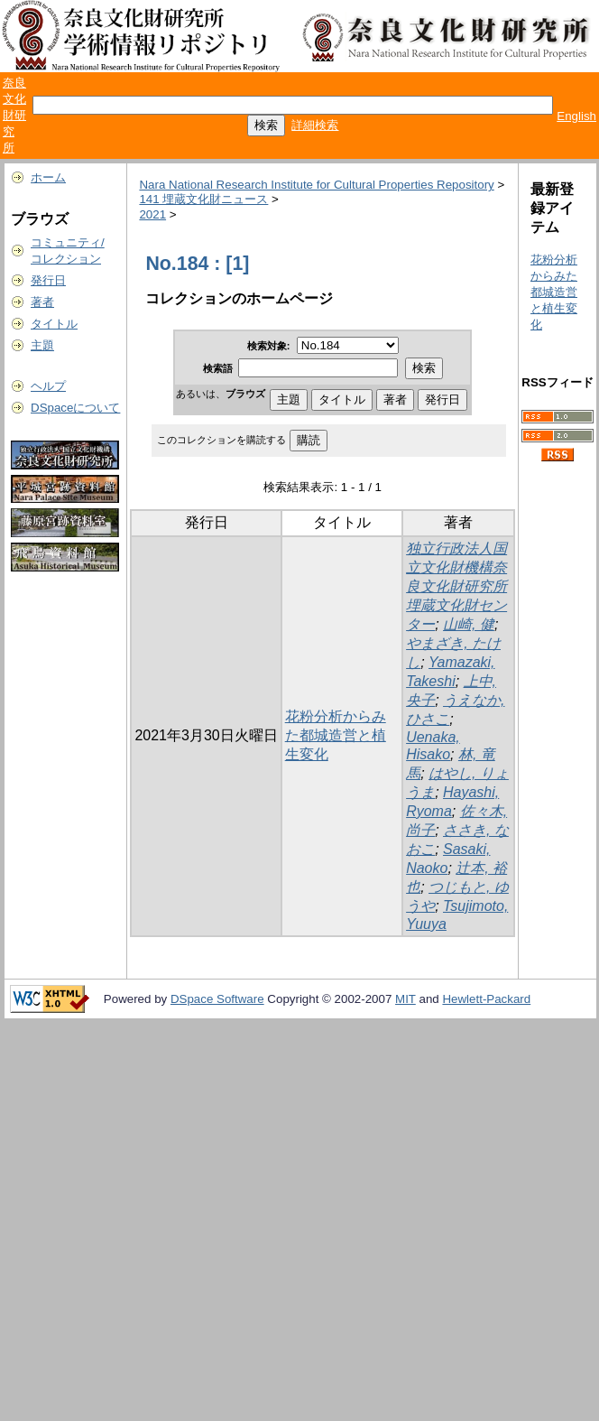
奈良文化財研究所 (14, 115)
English (576, 116)
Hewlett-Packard (486, 999)
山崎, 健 (468, 624)
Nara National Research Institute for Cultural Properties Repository (316, 184)
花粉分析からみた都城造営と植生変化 (335, 735)
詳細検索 (314, 125)
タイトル (54, 323)
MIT (405, 999)
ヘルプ (48, 386)
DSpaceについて (75, 407)
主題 (42, 345)
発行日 (48, 280)
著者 (42, 302)
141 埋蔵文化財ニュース (203, 199)
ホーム (48, 177)
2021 (152, 214)
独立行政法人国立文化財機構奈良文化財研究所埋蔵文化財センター (456, 586)
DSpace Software (217, 999)
